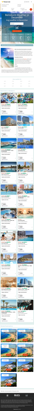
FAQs (18, 391)
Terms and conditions (8, 391)
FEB (13, 81)
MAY (5, 83)
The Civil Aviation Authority (24, 402)
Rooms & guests (22, 8)
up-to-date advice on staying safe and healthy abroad (23, 405)
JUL (21, 83)
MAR (21, 81)
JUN (13, 83)
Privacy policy (14, 391)
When (2, 8)
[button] (16, 23)
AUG (29, 83)
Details (8, 340)
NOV (21, 86)
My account (26, 1)
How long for (12, 8)
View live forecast (17, 31)
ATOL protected (4, 113)
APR (29, 81)
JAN (5, 81)
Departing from (19, 4)
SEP (5, 86)
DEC (29, 86)
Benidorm (25, 58)
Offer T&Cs (2, 391)
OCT (13, 86)
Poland (20, 409)
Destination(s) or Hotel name (5, 4)
